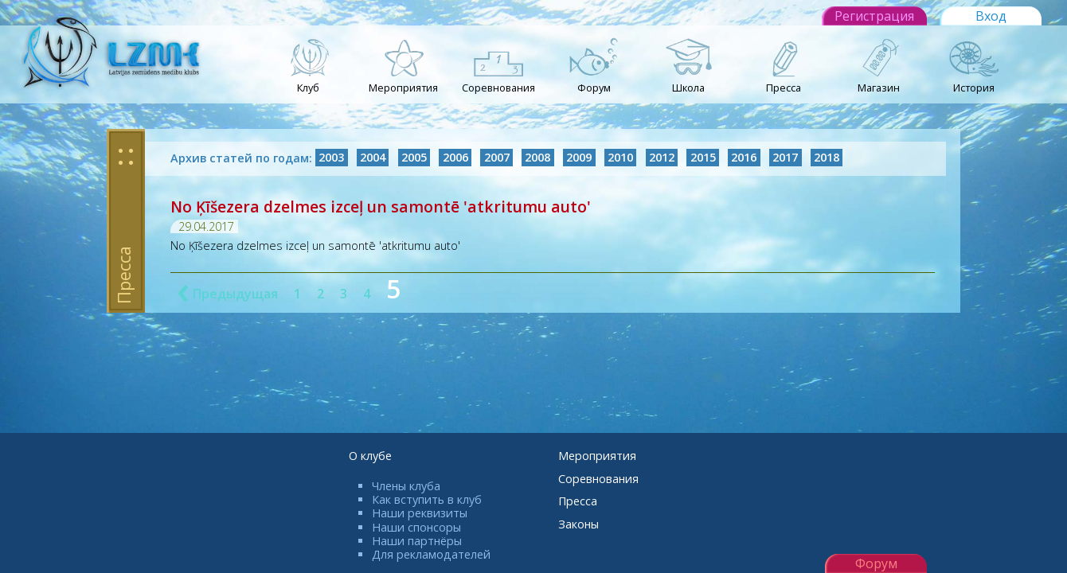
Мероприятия (597, 455)
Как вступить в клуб (427, 499)
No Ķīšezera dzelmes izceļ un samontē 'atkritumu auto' (380, 206)
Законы (578, 524)
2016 (743, 158)
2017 (785, 158)
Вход (990, 16)
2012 (661, 158)
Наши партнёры (417, 540)
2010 (620, 158)
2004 (372, 158)
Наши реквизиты (419, 512)
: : (126, 154)
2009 (579, 158)
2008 (537, 158)
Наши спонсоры (416, 527)
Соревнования (598, 478)
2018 (826, 158)
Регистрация (874, 16)
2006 (455, 158)
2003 (331, 158)
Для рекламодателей (431, 554)
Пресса (577, 501)
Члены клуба (406, 485)
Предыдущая (227, 293)
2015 (703, 158)
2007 (497, 158)
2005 (414, 158)
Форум (876, 563)
